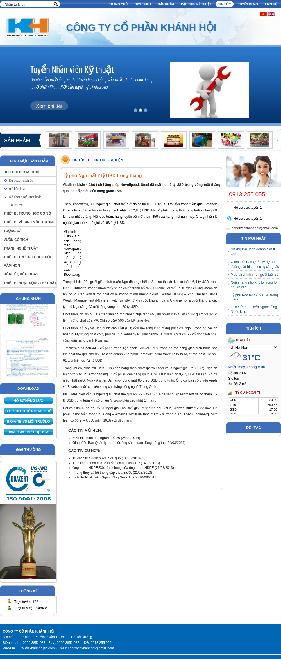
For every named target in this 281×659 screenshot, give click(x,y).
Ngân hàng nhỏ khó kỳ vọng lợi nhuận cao (254, 284)
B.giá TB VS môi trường (28, 422)
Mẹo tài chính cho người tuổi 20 (96, 438)
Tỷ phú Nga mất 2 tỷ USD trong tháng (254, 297)
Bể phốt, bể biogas (21, 274)
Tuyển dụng (248, 4)
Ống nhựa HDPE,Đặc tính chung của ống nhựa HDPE (113, 468)
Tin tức (224, 4)
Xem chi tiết (49, 106)
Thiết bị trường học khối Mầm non (27, 261)
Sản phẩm (166, 4)
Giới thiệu (143, 4)
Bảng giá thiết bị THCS (28, 432)
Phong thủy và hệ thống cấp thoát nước (102, 473)
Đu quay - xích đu (21, 180)
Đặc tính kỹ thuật (196, 4)
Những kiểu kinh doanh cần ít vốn (253, 251)
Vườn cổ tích (16, 240)
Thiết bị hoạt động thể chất (30, 283)
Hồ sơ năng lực (28, 401)
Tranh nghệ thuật (21, 248)
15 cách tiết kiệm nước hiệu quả (97, 458)
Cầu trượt (16, 205)
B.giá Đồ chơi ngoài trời (28, 411)
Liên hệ (271, 4)
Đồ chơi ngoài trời (21, 172)
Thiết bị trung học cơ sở (27, 213)
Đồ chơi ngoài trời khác (25, 197)
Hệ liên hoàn (17, 189)
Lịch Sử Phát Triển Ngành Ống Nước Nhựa (104, 477)
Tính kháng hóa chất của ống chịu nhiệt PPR (106, 463)
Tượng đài (13, 231)
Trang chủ (118, 4)
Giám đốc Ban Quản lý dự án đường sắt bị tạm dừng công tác (119, 443)
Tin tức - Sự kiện (108, 160)
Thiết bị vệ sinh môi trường (29, 222)
